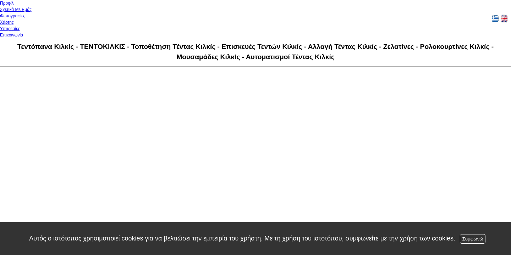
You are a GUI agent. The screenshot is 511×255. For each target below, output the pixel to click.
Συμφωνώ (472, 239)
